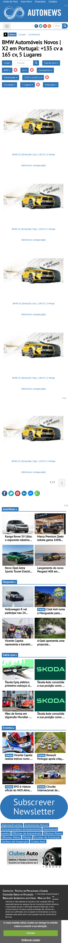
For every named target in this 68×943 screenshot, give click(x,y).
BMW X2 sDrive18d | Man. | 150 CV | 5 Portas (33, 229)
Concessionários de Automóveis (21, 829)
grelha (12, 34)
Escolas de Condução (47, 837)
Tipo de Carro (51, 62)
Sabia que (10, 655)
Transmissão (10, 77)
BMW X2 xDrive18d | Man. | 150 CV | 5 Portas (33, 461)
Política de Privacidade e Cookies (31, 890)
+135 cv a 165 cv (33, 77)
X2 (24, 70)
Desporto (9, 582)
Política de (30, 940)
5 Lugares (27, 84)
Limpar (7, 62)
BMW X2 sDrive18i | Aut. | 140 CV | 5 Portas (33, 303)
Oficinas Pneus (53, 833)
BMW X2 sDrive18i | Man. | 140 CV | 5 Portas (33, 377)
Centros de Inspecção (15, 841)
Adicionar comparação (33, 165)
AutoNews (10, 509)
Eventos (9, 728)
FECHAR (30, 933)
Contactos (8, 890)
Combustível (45, 70)
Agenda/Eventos (12, 825)
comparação (34, 34)
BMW (7, 70)
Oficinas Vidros (11, 837)
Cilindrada (9, 84)
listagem (22, 34)
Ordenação (51, 84)
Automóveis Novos (36, 825)
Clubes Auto (38, 841)
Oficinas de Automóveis (26, 833)
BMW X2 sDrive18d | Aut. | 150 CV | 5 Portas (33, 154)
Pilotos (27, 837)
